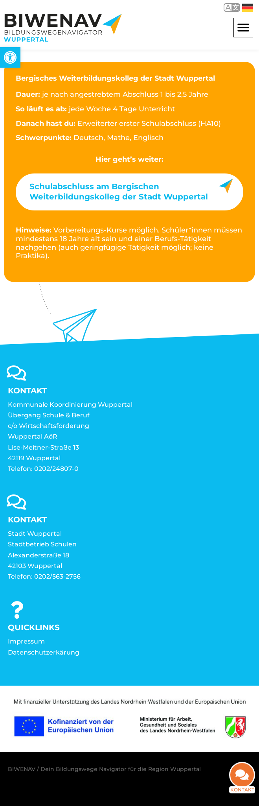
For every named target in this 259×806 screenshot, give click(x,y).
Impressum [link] (26, 641)
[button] (243, 27)
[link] (10, 57)
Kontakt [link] (242, 794)
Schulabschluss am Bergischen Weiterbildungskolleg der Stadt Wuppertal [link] (118, 191)
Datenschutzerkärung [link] (43, 652)
